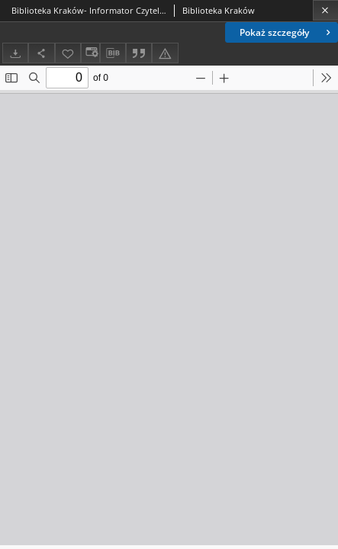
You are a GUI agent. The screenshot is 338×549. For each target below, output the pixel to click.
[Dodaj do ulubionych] (68, 53)
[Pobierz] (15, 53)
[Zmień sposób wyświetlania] (90, 53)
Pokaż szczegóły (286, 32)
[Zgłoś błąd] (165, 53)
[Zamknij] (325, 10)
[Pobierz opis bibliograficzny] (113, 53)
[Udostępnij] (41, 53)
